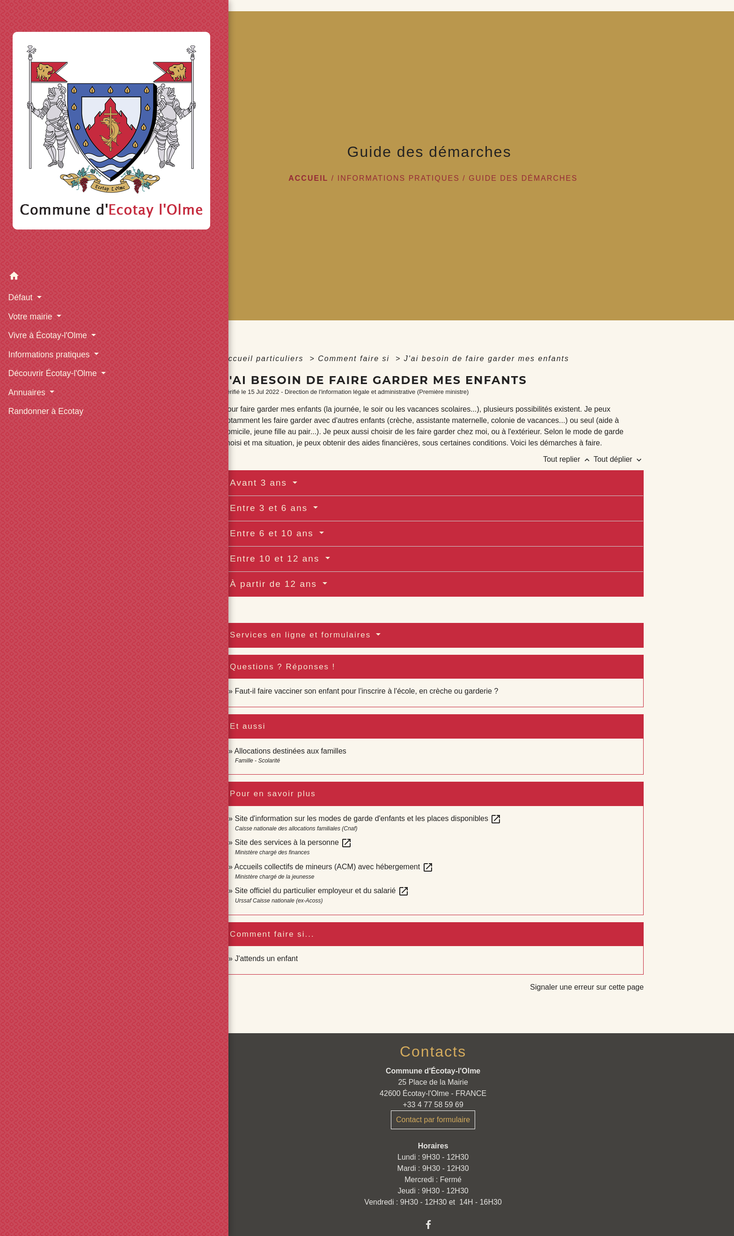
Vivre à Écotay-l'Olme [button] (47, 241)
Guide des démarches (523, 178)
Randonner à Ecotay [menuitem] (44, 317)
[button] (66, 183)
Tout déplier (619, 459)
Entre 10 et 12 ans (276, 558)
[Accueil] (66, 86)
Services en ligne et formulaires (302, 634)
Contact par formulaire (433, 1120)
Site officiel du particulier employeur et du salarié (322, 891)
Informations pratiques (399, 178)
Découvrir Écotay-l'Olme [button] (52, 279)
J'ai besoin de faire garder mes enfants (486, 359)
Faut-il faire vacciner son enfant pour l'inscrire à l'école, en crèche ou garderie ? (366, 691)
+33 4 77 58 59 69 (433, 1105)
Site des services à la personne (293, 842)
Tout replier (568, 459)
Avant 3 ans (260, 483)
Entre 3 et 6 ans (270, 508)
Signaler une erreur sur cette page (587, 987)
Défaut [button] (20, 203)
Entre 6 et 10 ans (273, 533)
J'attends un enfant (266, 958)
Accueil (308, 178)
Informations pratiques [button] (49, 260)
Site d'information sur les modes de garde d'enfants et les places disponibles (368, 818)
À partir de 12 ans (275, 584)
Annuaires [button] (26, 298)
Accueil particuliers (264, 359)
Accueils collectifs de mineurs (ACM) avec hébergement (334, 867)
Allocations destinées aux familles (290, 751)
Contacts (433, 1051)
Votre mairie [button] (30, 222)
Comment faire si (355, 359)
